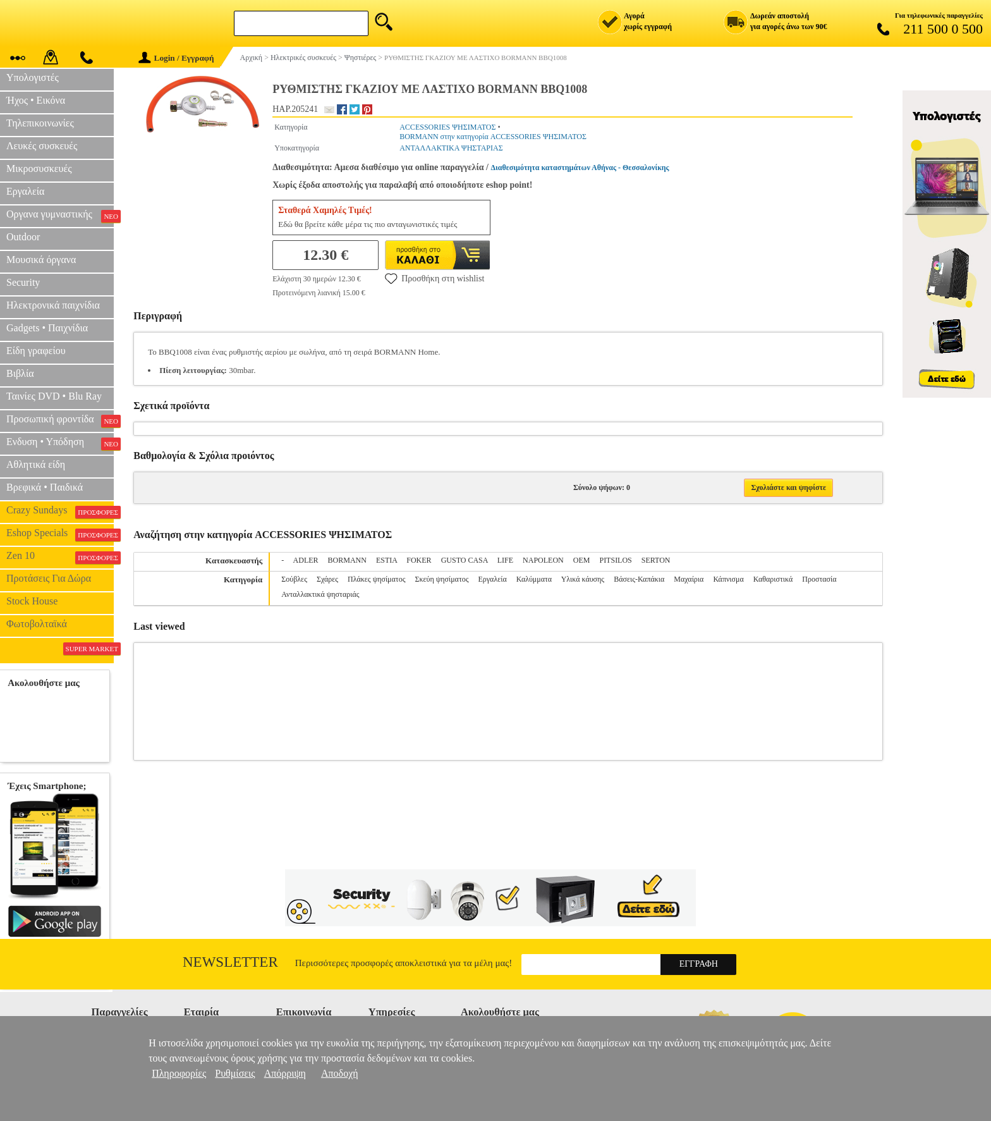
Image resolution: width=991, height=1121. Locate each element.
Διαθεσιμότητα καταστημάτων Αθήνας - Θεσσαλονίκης (580, 167)
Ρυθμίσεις (235, 1073)
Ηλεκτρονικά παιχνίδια (53, 305)
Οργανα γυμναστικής (60, 216)
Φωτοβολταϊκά (36, 623)
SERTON (656, 560)
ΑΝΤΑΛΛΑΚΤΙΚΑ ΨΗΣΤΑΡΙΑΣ (450, 148)
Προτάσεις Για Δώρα (48, 578)
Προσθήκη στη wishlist (434, 278)
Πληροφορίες (179, 1073)
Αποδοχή (339, 1073)
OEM (581, 560)
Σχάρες (327, 579)
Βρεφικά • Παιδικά (44, 487)
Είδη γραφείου (36, 350)
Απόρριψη (285, 1073)
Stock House (32, 601)
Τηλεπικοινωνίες (40, 123)
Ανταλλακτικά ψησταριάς (320, 594)
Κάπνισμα (728, 579)
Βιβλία (20, 373)
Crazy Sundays (60, 511)
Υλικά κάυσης (582, 579)
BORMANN (347, 560)
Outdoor (23, 236)
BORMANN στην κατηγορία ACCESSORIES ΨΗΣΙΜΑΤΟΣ (493, 136)
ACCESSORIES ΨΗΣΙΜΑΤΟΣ (447, 127)
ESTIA (386, 560)
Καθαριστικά (773, 579)
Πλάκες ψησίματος (376, 579)
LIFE (505, 560)
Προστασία (819, 579)
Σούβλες (294, 579)
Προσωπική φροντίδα (60, 420)
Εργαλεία (25, 191)
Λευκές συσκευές (41, 145)
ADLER (306, 560)
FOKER (418, 560)
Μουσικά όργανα (41, 259)
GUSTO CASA (464, 560)
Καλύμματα (534, 579)
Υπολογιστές (32, 77)
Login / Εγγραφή (176, 58)
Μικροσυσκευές (39, 168)
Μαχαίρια (688, 579)
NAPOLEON (543, 560)
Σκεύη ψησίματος (441, 579)
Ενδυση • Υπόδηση (60, 443)
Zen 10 (60, 557)
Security (23, 282)
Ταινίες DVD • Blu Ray (54, 396)
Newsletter (230, 962)
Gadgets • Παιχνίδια (47, 327)
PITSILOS (615, 560)
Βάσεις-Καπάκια (639, 579)
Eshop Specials (60, 534)
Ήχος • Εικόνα (35, 100)
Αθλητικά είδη (35, 464)
